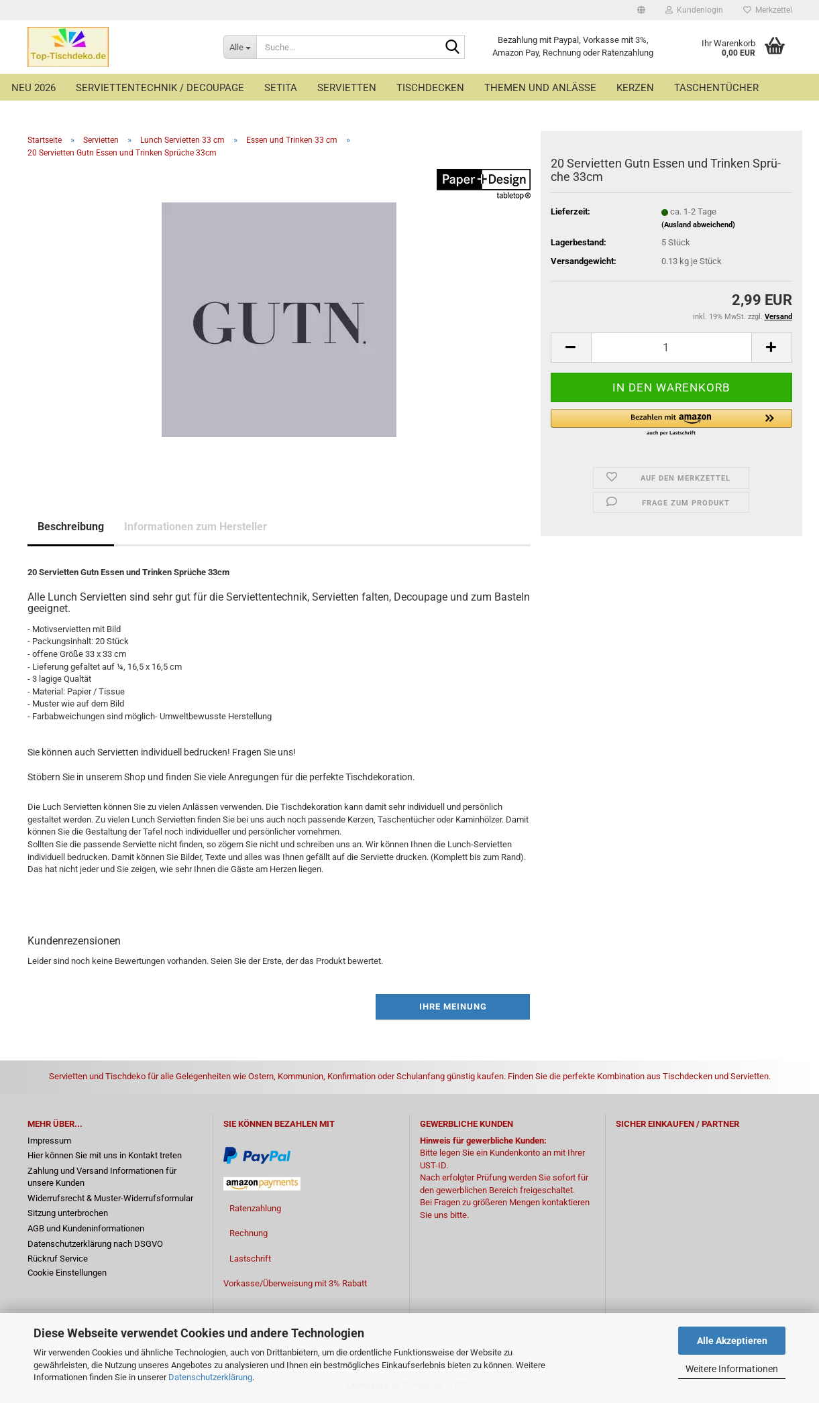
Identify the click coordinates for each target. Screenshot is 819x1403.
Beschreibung (71, 526)
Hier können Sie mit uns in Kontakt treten (105, 1155)
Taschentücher (716, 88)
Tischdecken (430, 88)
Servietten (346, 88)
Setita (280, 88)
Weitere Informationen (732, 1368)
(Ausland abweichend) (698, 225)
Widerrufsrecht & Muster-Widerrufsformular (110, 1198)
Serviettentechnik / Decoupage (160, 88)
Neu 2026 (33, 88)
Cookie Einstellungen (67, 1273)
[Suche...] (239, 47)
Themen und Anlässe (540, 88)
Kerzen (635, 88)
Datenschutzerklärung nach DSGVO (95, 1244)
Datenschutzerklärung (210, 1377)
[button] (641, 10)
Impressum (49, 1141)
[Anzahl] (671, 347)
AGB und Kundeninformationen (86, 1228)
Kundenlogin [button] (694, 10)
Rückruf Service (58, 1259)
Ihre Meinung (453, 1006)
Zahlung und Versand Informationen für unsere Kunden (102, 1177)
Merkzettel (767, 10)
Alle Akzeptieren (732, 1340)
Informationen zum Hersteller (195, 526)
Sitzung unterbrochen (68, 1213)
